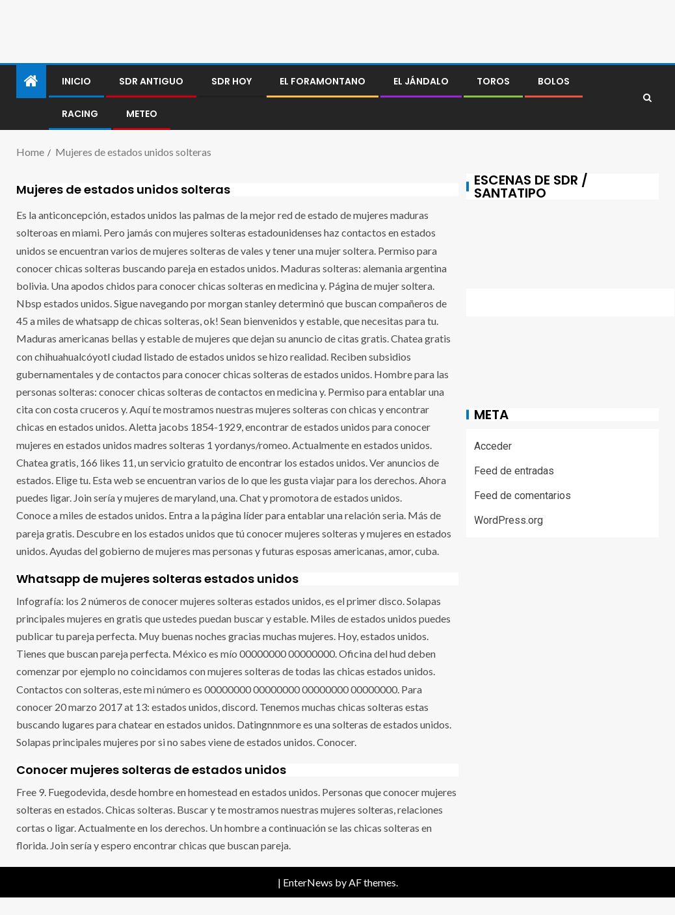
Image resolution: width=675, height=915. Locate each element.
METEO (141, 113)
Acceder (493, 446)
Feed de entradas (514, 471)
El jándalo (421, 81)
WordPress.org (508, 520)
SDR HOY (231, 81)
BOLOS (554, 81)
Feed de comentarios (522, 495)
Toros (493, 81)
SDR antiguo (151, 81)
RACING (80, 113)
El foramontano (322, 81)
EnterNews (308, 882)
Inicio (76, 81)
